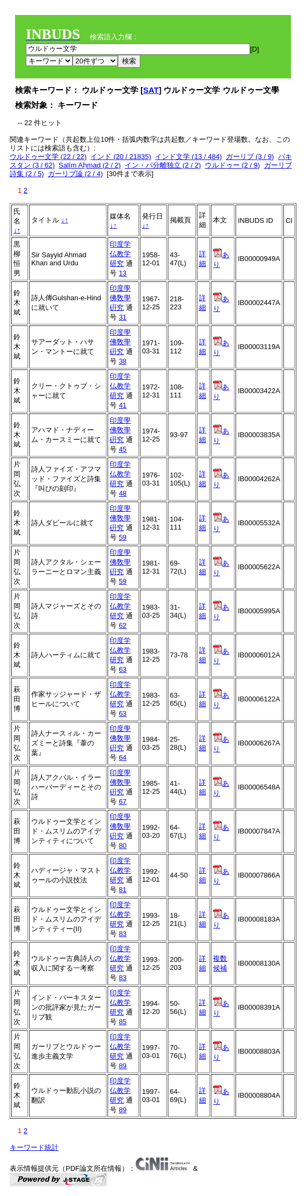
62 (122, 625)
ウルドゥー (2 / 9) (232, 165)
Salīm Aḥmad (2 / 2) (90, 165)
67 (122, 802)
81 (122, 890)
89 (122, 1066)
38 (122, 361)
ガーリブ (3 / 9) (250, 157)
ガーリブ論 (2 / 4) (75, 174)
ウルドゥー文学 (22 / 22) (48, 157)
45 (122, 449)
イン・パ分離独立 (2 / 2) (163, 165)
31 (122, 317)
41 (122, 405)
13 (122, 273)
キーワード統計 (34, 1147)
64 (122, 757)
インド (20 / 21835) (120, 157)
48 (122, 493)
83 (122, 934)
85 (122, 1022)
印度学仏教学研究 (120, 253)
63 (122, 669)
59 (122, 537)
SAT (151, 90)
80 (122, 846)
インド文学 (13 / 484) (188, 157)
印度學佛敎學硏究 (120, 297)
